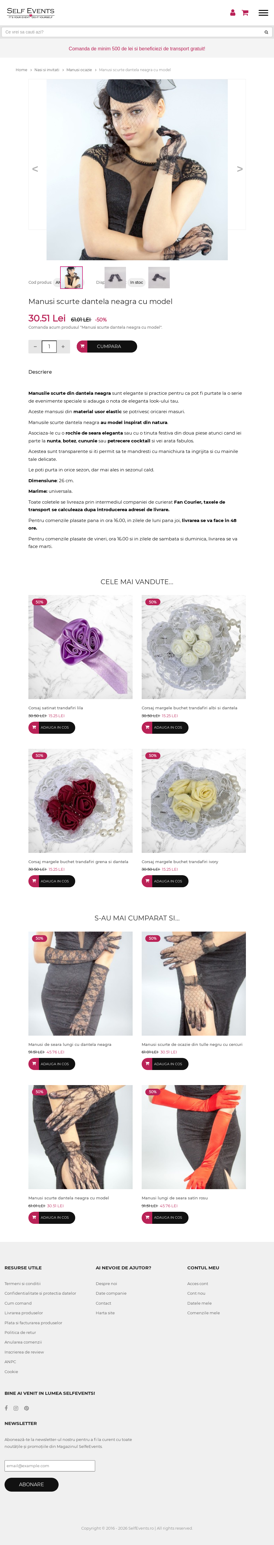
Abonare (31, 1484)
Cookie (11, 1371)
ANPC (10, 1361)
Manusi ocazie (81, 70)
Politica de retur (20, 1332)
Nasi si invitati (49, 70)
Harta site (105, 1312)
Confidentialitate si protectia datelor (40, 1293)
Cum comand (18, 1303)
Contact (103, 1303)
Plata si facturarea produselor (33, 1322)
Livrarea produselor (24, 1312)
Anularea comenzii (23, 1342)
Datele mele (199, 1303)
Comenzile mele (203, 1312)
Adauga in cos (55, 727)
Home (24, 70)
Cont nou (196, 1293)
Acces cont (197, 1283)
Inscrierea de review (24, 1352)
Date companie (111, 1293)
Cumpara (109, 346)
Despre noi (106, 1283)
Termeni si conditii (23, 1283)
